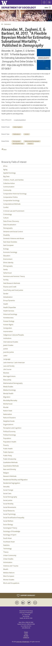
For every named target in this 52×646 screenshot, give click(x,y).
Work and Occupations (11, 583)
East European (8, 245)
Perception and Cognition (12, 428)
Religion (6, 473)
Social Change (8, 490)
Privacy (26, 632)
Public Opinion (8, 452)
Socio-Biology (8, 524)
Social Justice (7, 500)
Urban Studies (8, 559)
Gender (5, 294)
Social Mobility (8, 504)
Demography (16, 141)
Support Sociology (26, 595)
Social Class (7, 493)
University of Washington (22, 641)
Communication (8, 187)
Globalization (8, 297)
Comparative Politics (10, 197)
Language (6, 359)
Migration (6, 397)
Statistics (30, 143)
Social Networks (9, 511)
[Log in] (44, 2)
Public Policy (7, 456)
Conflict (5, 207)
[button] (44, 59)
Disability (6, 235)
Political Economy (9, 431)
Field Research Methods (11, 283)
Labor (5, 356)
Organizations (8, 424)
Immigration (7, 328)
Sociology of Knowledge (11, 531)
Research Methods (9, 476)
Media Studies (8, 387)
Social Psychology (9, 514)
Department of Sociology (18, 7)
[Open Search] (49, 2)
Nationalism (7, 414)
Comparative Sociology (11, 200)
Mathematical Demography (32, 141)
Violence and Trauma (10, 566)
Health (5, 304)
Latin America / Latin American (14, 362)
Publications (7, 24)
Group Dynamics (9, 300)
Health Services (8, 311)
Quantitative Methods (11, 466)
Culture (5, 218)
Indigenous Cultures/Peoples (13, 335)
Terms (26, 634)
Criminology (7, 214)
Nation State (7, 411)
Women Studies (8, 580)
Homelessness (8, 318)
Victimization (7, 562)
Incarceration (8, 331)
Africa (5, 166)
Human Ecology (8, 321)
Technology (7, 549)
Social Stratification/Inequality (13, 517)
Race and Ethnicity (9, 469)
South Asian (7, 538)
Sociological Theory (10, 528)
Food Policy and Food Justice (13, 290)
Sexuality (6, 487)
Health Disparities (9, 307)
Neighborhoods (9, 421)
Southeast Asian (9, 542)
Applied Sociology (9, 173)
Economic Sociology (10, 252)
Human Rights (8, 325)
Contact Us (26, 637)
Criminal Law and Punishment (13, 211)
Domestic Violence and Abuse (13, 238)
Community (7, 190)
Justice (5, 349)
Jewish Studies (8, 345)
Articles (27, 134)
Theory (5, 552)
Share (4, 149)
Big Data (6, 176)
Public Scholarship (9, 459)
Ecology (6, 249)
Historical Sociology (10, 314)
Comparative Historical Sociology (15, 194)
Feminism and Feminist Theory (14, 276)
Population (7, 438)
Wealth (5, 569)
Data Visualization (9, 225)
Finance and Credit (9, 287)
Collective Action (9, 183)
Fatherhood (7, 273)
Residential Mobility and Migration (15, 480)
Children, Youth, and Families (13, 180)
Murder (6, 407)
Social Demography (10, 497)
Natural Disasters (9, 418)
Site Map (26, 635)
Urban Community (9, 555)
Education (6, 256)
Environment (7, 259)
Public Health (8, 449)
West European (8, 576)
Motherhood (7, 404)
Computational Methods (11, 204)
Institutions (7, 338)
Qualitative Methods (10, 462)
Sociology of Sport (9, 535)
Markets (6, 373)
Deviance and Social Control (13, 232)
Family (5, 269)
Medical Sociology (9, 390)
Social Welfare (8, 521)
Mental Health (8, 393)
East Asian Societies (10, 242)
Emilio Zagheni (17, 127)
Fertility (5, 280)
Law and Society (8, 366)
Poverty (6, 445)
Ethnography (8, 266)
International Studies (10, 342)
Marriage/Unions (9, 376)
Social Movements (9, 507)
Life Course (7, 369)
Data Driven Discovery (11, 221)
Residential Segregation (11, 483)
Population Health (9, 442)
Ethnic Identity (8, 262)
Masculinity (7, 380)
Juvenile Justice (8, 352)
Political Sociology (9, 435)
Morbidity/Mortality (18, 143)
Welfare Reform (8, 573)
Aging (5, 169)
